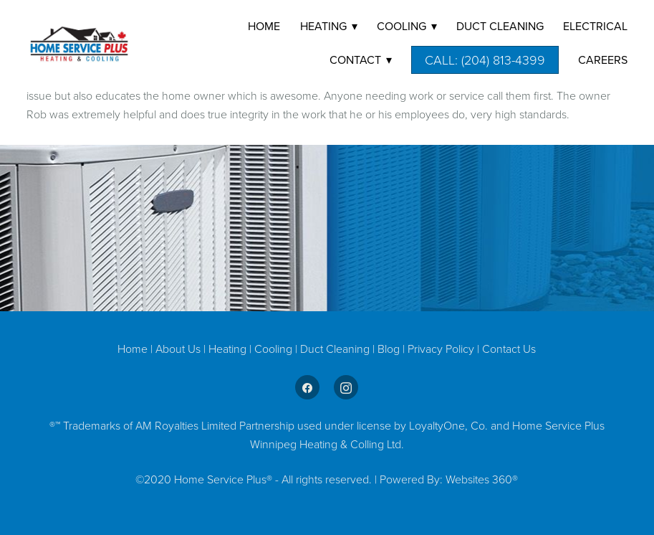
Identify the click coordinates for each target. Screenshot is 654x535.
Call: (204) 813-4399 (485, 59)
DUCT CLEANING (500, 26)
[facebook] (307, 387)
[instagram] (346, 387)
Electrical (595, 26)
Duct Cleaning (335, 348)
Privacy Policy (441, 348)
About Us (178, 348)
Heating (228, 348)
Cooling (274, 348)
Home (264, 26)
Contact (361, 59)
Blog (390, 348)
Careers (602, 59)
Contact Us (509, 348)
